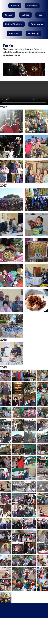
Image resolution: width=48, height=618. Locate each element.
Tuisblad (15, 5)
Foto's (41, 15)
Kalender (9, 15)
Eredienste (32, 5)
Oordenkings (37, 24)
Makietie (25, 15)
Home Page (33, 33)
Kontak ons (14, 33)
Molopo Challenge (13, 24)
